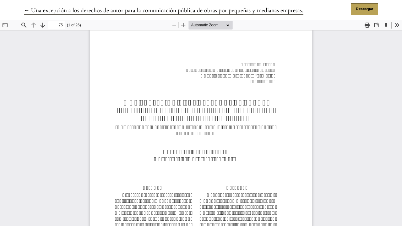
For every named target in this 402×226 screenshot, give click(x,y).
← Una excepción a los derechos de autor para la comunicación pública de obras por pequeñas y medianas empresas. (163, 10)
